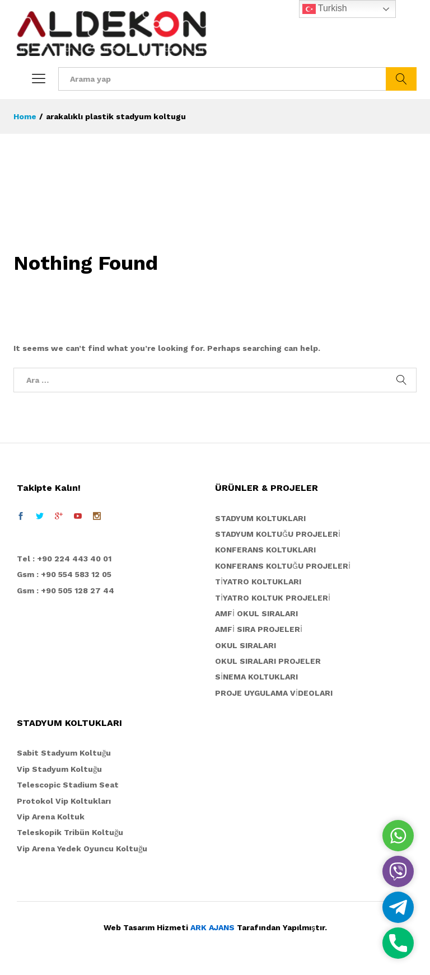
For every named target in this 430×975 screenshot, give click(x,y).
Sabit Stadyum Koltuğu (64, 752)
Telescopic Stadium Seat (68, 784)
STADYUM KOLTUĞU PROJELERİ (277, 533)
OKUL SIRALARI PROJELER (268, 661)
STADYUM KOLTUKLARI (260, 518)
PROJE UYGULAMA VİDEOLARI (274, 692)
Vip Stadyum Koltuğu (59, 769)
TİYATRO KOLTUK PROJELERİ (272, 597)
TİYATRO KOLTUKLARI (258, 581)
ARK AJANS (212, 927)
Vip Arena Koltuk (51, 816)
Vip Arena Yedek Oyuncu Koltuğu (82, 848)
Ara (401, 79)
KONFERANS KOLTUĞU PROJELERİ (282, 565)
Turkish (324, 9)
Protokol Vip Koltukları (64, 800)
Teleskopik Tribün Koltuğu (70, 832)
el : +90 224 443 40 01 (66, 558)
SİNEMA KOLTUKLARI (256, 676)
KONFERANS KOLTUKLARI (265, 549)
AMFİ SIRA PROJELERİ (258, 629)
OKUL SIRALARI (245, 645)
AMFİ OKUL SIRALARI (256, 613)
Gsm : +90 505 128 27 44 (65, 590)
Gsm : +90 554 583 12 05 (64, 574)
